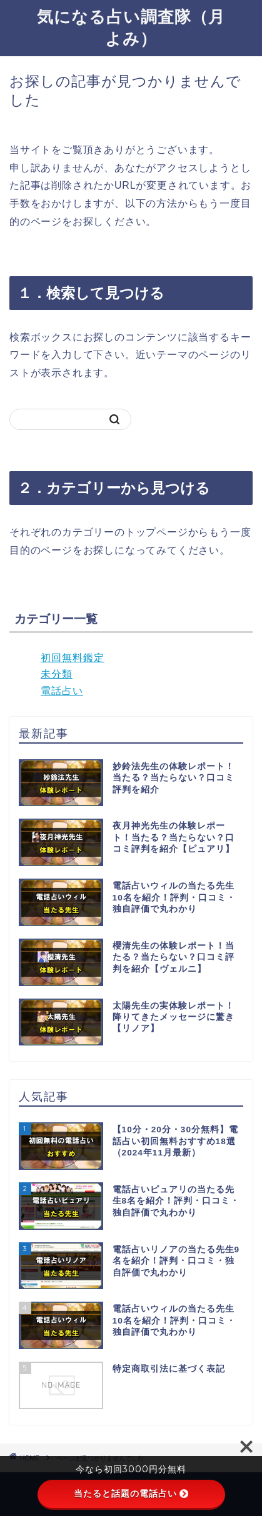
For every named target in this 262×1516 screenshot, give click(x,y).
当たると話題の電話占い (131, 1493)
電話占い (62, 691)
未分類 (57, 674)
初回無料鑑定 (72, 657)
